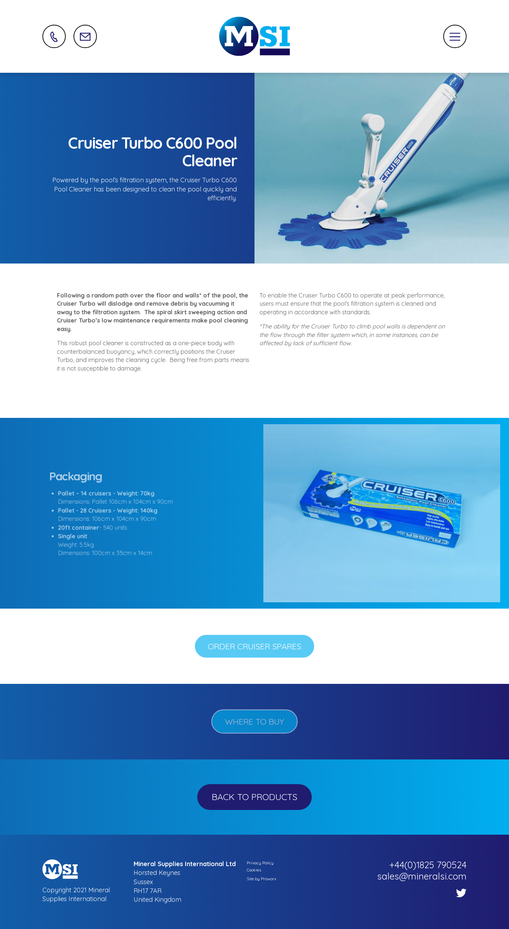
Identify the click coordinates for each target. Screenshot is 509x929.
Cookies (254, 869)
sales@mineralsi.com (422, 876)
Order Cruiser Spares (254, 646)
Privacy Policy (260, 862)
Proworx (268, 878)
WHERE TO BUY (254, 721)
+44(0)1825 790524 (428, 865)
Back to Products (254, 796)
